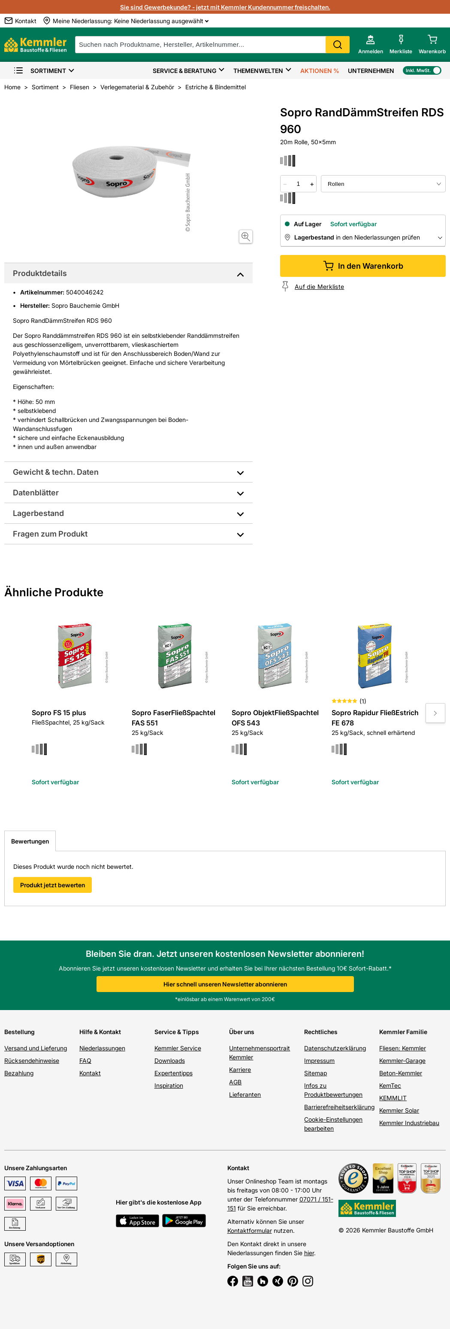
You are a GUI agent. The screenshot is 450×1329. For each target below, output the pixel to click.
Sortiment (39, 70)
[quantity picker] (299, 184)
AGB (235, 1082)
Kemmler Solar (399, 1110)
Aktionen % (319, 70)
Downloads (169, 1060)
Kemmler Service (177, 1048)
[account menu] (370, 44)
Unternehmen (371, 70)
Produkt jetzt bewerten (52, 885)
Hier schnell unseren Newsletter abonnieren (225, 984)
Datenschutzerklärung (335, 1048)
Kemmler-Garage (402, 1060)
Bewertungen (30, 841)
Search (338, 44)
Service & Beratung (184, 70)
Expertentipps (173, 1073)
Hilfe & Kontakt (100, 1031)
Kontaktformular (249, 1230)
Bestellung (19, 1031)
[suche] (212, 44)
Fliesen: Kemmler (402, 1048)
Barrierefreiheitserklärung (339, 1107)
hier (309, 1252)
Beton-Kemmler (400, 1073)
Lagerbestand (38, 513)
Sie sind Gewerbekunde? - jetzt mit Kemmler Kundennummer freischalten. (225, 7)
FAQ (85, 1060)
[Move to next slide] (435, 713)
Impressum (319, 1060)
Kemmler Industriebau (409, 1122)
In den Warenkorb (363, 266)
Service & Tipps (176, 1031)
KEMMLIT (393, 1097)
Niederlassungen (102, 1048)
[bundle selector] (383, 183)
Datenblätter (36, 492)
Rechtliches (321, 1031)
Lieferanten (245, 1094)
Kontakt (90, 1073)
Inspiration (168, 1085)
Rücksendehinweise (31, 1060)
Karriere (240, 1069)
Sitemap (315, 1073)
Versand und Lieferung (35, 1048)
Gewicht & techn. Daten (56, 471)
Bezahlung (18, 1073)
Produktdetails (40, 273)
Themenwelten (258, 70)
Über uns (241, 1031)
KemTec (390, 1085)
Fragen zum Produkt (50, 533)
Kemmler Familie (403, 1031)
